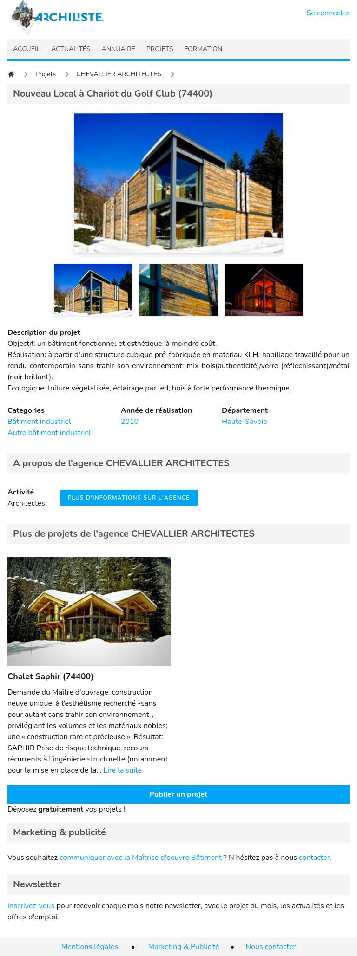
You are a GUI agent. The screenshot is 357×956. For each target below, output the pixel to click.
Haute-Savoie (244, 421)
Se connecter (328, 13)
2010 (130, 421)
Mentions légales (89, 947)
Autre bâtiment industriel (49, 433)
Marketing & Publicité (183, 947)
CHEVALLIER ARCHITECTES (118, 74)
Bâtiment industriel (39, 421)
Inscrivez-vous (30, 906)
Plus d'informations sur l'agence (129, 497)
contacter (314, 857)
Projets (45, 74)
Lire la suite (123, 770)
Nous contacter (270, 947)
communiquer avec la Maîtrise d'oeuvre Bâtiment (141, 857)
